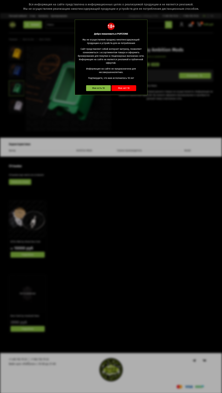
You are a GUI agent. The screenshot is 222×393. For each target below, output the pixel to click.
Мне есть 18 (98, 88)
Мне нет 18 (124, 88)
